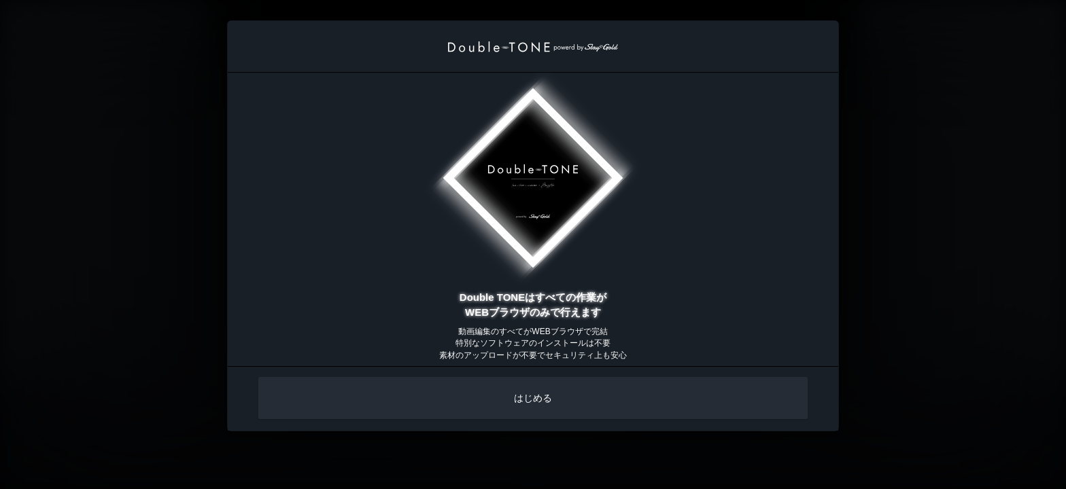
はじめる (533, 398)
